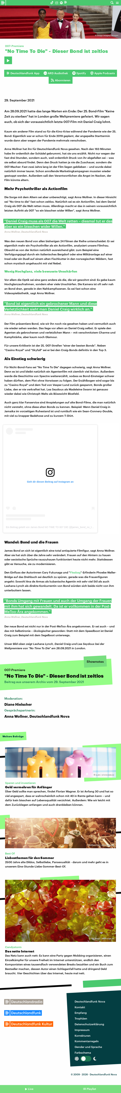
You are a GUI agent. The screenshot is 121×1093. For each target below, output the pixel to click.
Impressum (82, 1029)
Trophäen (81, 1018)
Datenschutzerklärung (89, 1024)
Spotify (79, 73)
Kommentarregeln (87, 1041)
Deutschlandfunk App (22, 73)
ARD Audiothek (56, 73)
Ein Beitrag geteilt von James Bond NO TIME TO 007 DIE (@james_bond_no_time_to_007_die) (58, 527)
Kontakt (80, 1007)
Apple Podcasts (102, 73)
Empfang (81, 1012)
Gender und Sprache (88, 1046)
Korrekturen (82, 1035)
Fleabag (75, 572)
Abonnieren (60, 80)
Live (30, 1088)
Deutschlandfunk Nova (90, 1001)
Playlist (91, 1088)
